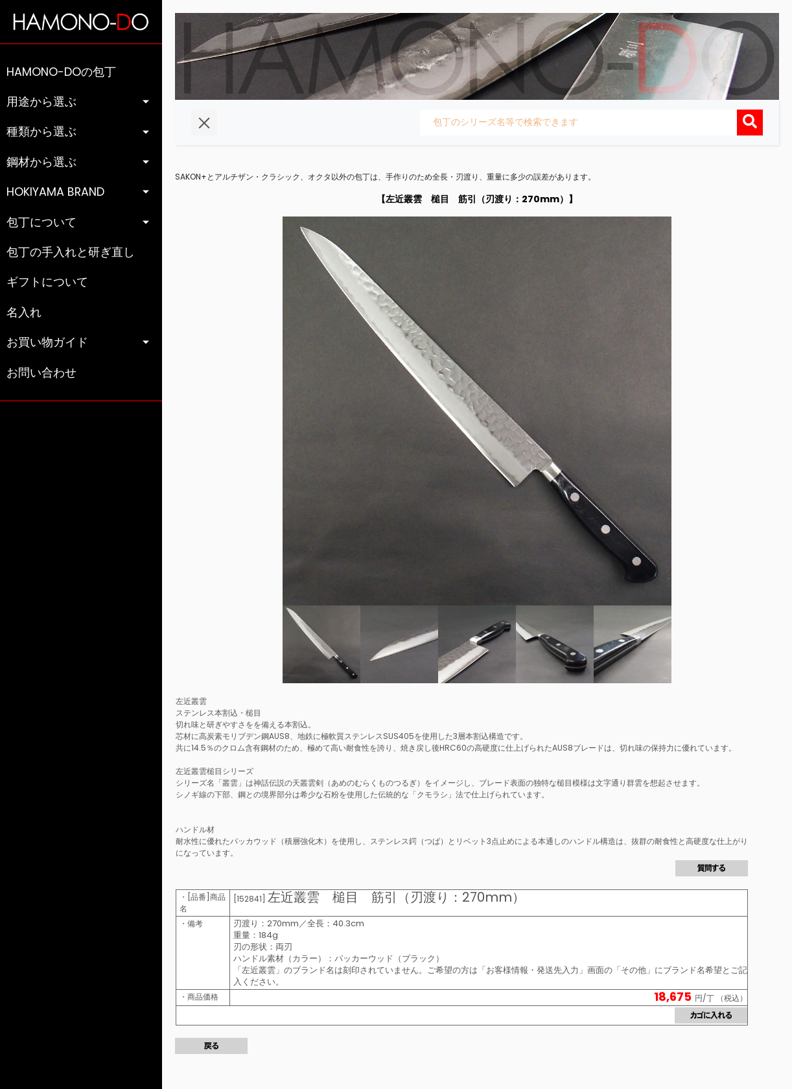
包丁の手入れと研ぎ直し (70, 252)
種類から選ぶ (41, 131)
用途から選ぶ (41, 102)
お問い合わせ (41, 373)
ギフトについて (47, 282)
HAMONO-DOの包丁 (61, 72)
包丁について (41, 222)
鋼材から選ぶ (41, 162)
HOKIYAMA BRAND (55, 192)
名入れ (23, 312)
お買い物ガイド (47, 342)
